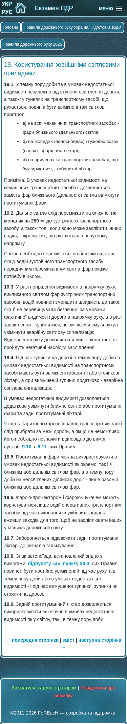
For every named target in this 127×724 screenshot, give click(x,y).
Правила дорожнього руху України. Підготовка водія (73, 27)
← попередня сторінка (32, 640)
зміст (68, 640)
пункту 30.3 (76, 563)
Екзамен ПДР (54, 8)
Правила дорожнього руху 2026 (32, 44)
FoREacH (48, 713)
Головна (10, 27)
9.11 (42, 446)
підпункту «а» (44, 563)
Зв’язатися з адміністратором (44, 687)
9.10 (26, 446)
